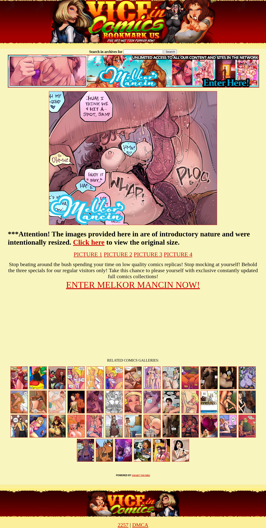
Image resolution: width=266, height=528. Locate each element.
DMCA (140, 525)
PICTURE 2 (118, 254)
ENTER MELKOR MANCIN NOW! (133, 285)
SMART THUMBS (141, 475)
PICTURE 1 (88, 254)
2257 (123, 525)
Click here (89, 242)
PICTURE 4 (178, 254)
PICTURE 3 (148, 254)
